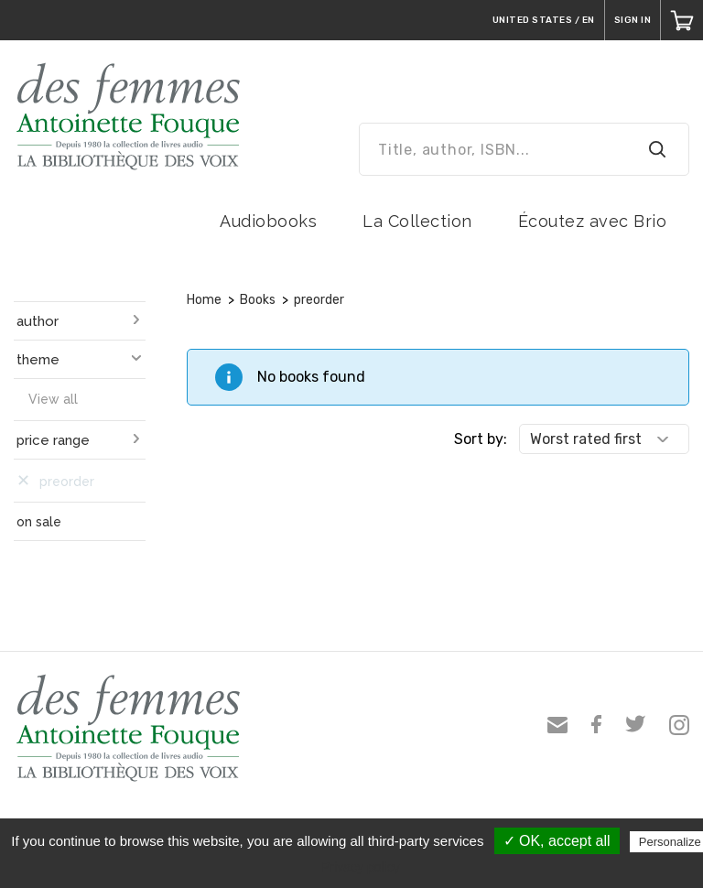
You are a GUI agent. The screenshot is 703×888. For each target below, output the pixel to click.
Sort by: (480, 439)
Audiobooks (268, 221)
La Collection (417, 221)
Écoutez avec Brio (592, 221)
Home (204, 300)
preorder (319, 300)
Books (258, 300)
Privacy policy (360, 867)
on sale (38, 521)
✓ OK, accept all (557, 841)
